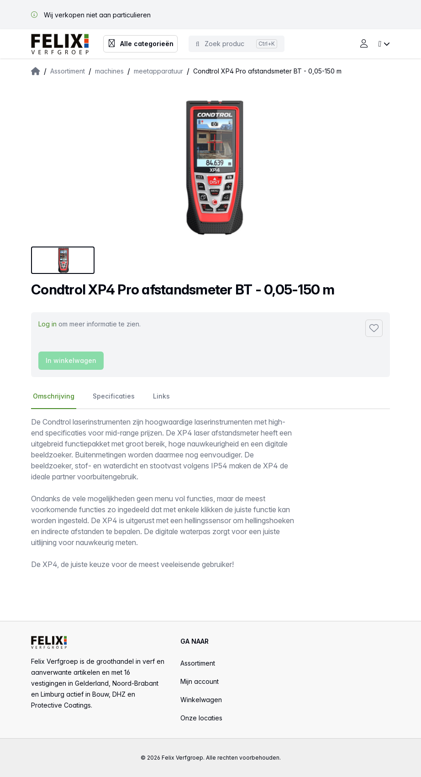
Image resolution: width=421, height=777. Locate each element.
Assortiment (197, 663)
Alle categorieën (140, 43)
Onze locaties (201, 718)
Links (161, 396)
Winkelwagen (201, 700)
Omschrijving (53, 396)
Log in (47, 324)
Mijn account (199, 681)
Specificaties (114, 396)
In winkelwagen (71, 360)
